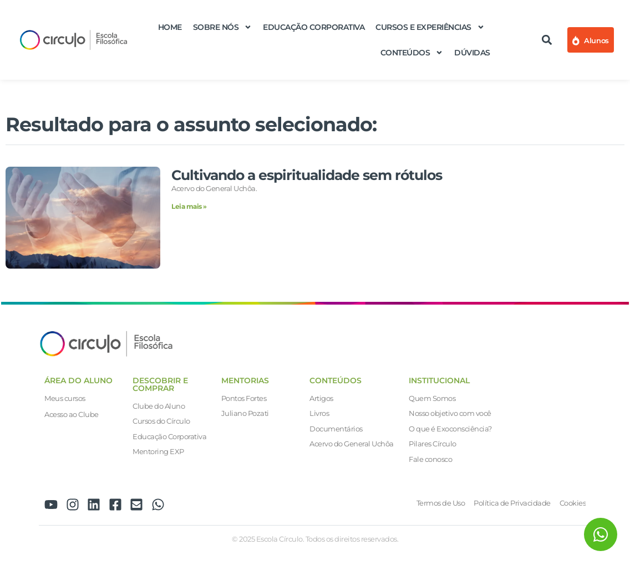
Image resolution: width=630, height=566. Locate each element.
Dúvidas (472, 53)
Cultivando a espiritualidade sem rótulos (306, 175)
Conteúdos (412, 52)
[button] (547, 40)
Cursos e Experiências (430, 27)
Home (170, 27)
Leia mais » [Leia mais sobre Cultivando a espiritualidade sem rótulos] (189, 206)
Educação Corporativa (313, 27)
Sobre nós (222, 27)
